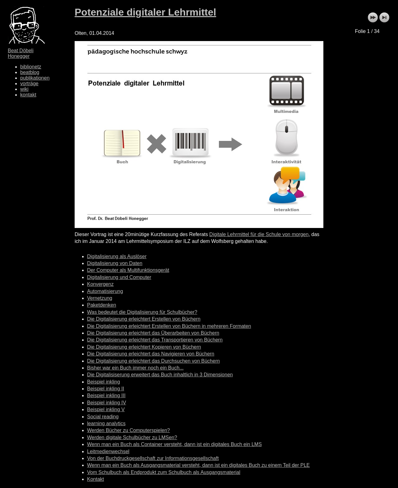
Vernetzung (99, 298)
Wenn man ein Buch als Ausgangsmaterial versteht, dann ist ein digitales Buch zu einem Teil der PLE (198, 465)
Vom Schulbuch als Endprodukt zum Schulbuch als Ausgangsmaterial (163, 472)
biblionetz (30, 66)
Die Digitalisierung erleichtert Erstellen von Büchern (144, 319)
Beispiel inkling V (106, 409)
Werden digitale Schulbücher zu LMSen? (132, 437)
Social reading (102, 416)
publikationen (34, 78)
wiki (24, 89)
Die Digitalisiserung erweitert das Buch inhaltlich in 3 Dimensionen (160, 374)
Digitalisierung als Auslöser (116, 256)
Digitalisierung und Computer (119, 277)
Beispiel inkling (103, 381)
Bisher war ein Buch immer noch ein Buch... (135, 367)
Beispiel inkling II (105, 388)
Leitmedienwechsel (108, 451)
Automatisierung (105, 291)
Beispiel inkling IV (106, 402)
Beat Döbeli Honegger (21, 53)
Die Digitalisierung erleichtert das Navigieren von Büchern (150, 353)
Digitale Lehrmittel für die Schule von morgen (258, 234)
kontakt (28, 94)
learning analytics (106, 423)
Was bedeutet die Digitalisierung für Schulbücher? (142, 312)
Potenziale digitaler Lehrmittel (145, 12)
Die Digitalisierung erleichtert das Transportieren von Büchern (155, 339)
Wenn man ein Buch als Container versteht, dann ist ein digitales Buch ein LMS (174, 444)
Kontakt (95, 479)
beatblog (29, 72)
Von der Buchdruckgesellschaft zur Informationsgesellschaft (153, 458)
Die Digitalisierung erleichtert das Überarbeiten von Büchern (153, 333)
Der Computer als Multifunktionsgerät (128, 270)
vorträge (29, 83)
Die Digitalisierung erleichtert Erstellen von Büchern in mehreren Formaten (169, 326)
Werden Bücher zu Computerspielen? (128, 430)
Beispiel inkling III (106, 395)
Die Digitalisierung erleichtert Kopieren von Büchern (144, 347)
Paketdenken (101, 305)
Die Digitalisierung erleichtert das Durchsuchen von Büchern (153, 361)
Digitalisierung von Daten (114, 263)
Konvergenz (100, 284)
